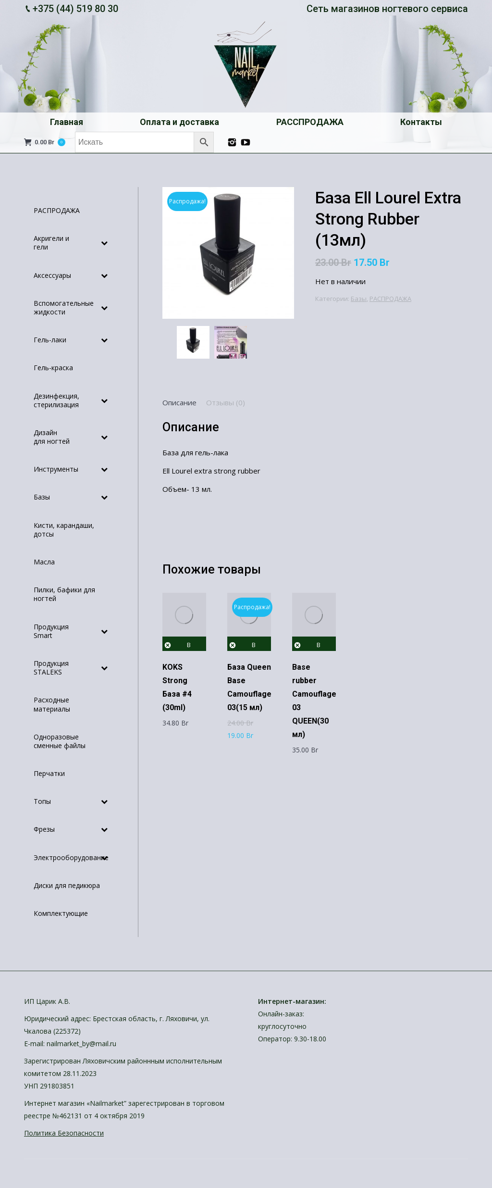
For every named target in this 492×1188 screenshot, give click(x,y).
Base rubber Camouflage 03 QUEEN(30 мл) (314, 701)
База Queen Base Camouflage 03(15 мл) (249, 687)
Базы (359, 298)
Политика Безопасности (64, 1133)
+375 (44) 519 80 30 (75, 8)
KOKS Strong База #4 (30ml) (177, 687)
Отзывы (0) (225, 402)
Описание (179, 402)
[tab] (179, 402)
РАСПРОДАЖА (390, 298)
